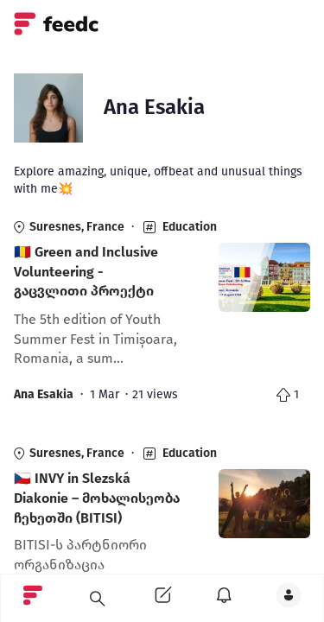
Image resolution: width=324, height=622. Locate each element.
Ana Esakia (43, 394)
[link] (162, 316)
